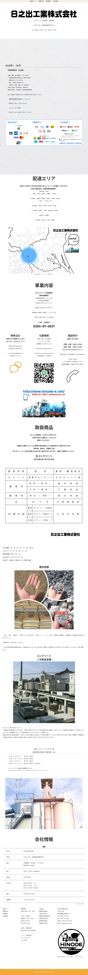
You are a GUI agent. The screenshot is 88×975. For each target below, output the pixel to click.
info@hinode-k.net (66, 923)
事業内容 (41, 1)
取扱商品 (48, 1)
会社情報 (55, 1)
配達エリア (33, 1)
